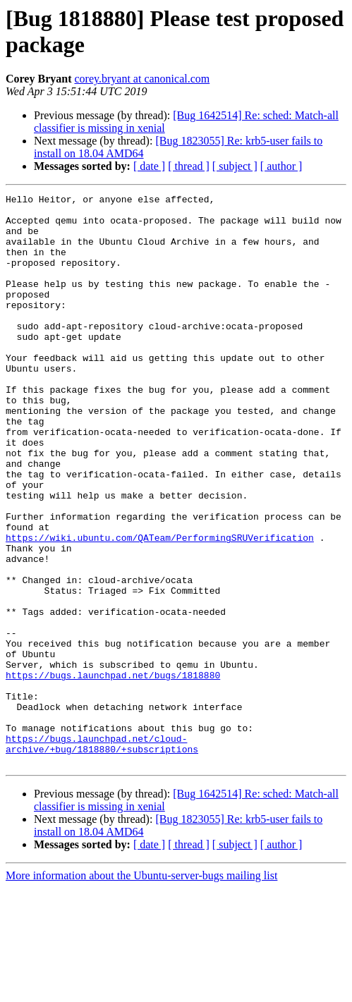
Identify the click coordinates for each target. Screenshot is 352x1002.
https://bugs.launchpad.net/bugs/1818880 (113, 772)
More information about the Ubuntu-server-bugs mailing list (141, 990)
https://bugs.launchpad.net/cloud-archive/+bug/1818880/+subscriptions (102, 854)
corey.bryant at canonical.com (142, 79)
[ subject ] (234, 166)
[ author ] (281, 166)
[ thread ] (189, 166)
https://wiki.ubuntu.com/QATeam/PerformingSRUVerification (160, 607)
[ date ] (149, 166)
